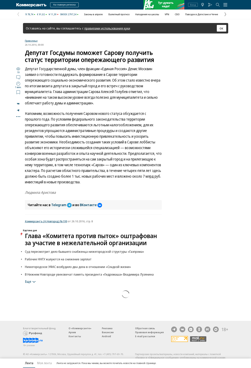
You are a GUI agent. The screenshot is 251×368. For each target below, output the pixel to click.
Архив (72, 332)
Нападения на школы (147, 14)
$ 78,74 (29, 14)
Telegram (61, 205)
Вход (193, 4)
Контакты (75, 336)
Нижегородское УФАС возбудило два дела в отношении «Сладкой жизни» (78, 267)
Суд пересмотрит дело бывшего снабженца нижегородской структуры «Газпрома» (84, 251)
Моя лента (44, 363)
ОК (221, 28)
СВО (177, 14)
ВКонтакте (91, 205)
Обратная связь (145, 328)
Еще (31, 282)
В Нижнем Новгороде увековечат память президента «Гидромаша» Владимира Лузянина (89, 274)
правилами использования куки (107, 28)
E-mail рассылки (145, 336)
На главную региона (64, 4)
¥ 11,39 (52, 14)
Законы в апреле (93, 14)
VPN (167, 14)
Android (106, 336)
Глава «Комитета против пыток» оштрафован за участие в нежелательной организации (91, 239)
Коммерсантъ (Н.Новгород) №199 (46, 221)
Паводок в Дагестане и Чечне (201, 14)
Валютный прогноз (119, 14)
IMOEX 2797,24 (68, 14)
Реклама (107, 328)
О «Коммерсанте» (80, 328)
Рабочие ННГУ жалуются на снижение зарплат (58, 259)
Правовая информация (149, 332)
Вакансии (108, 332)
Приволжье (31, 40)
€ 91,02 (41, 14)
